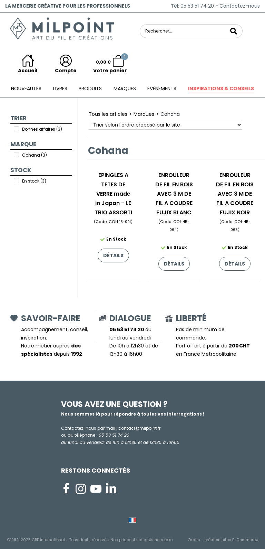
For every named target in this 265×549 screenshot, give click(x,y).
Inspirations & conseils (221, 88)
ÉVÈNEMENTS (161, 88)
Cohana (170, 114)
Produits (90, 88)
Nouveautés (26, 88)
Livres (60, 88)
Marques (125, 88)
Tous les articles (108, 114)
